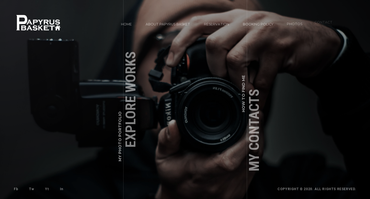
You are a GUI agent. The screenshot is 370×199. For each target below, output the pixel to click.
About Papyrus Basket (168, 24)
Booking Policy (257, 24)
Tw (31, 189)
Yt (47, 189)
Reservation (216, 24)
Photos (292, 22)
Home (126, 24)
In (61, 188)
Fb (16, 189)
